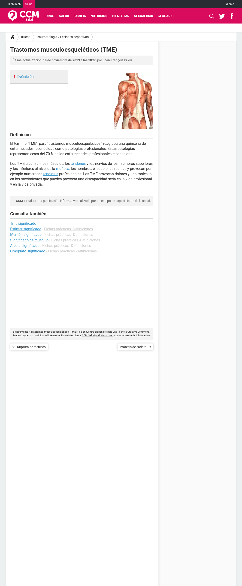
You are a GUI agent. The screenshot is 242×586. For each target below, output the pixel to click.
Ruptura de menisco (31, 347)
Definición (25, 76)
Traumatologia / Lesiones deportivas (62, 37)
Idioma (229, 4)
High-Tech (14, 4)
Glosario (166, 16)
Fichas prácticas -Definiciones (68, 229)
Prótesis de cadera (133, 347)
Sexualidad (143, 16)
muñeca (62, 168)
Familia (80, 16)
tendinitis (50, 174)
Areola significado (24, 245)
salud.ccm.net (104, 335)
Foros (49, 16)
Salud (28, 4)
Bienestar (120, 16)
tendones (78, 163)
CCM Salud (88, 335)
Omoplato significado (27, 251)
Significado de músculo (29, 240)
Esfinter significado (25, 229)
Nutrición (99, 16)
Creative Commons (138, 331)
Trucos (25, 37)
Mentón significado (26, 234)
